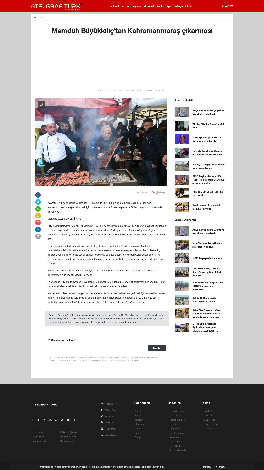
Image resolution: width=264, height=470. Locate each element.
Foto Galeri (109, 403)
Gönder (157, 347)
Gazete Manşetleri (178, 450)
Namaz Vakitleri (177, 419)
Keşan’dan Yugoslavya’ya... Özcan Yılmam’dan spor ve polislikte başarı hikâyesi (206, 313)
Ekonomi (149, 6)
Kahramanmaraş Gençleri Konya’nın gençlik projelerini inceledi (207, 272)
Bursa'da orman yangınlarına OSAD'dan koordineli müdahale (207, 286)
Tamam (220, 466)
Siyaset (136, 6)
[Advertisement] (132, 62)
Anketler (208, 415)
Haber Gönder (67, 440)
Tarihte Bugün (176, 432)
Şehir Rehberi (176, 445)
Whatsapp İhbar (68, 436)
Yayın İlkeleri (39, 436)
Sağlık (160, 6)
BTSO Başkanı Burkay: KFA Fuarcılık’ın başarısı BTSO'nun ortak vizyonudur (208, 179)
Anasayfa (38, 17)
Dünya (179, 6)
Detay (207, 466)
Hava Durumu (176, 411)
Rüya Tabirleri (210, 424)
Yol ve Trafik (175, 415)
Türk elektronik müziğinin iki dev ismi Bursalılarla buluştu (207, 152)
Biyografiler (209, 419)
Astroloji (208, 428)
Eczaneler (174, 424)
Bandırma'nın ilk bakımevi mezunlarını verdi (206, 206)
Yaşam (126, 6)
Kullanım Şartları (68, 432)
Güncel (114, 6)
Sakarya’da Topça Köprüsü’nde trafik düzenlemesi (208, 165)
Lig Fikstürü (175, 428)
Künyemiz (108, 428)
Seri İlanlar (174, 441)
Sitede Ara (209, 411)
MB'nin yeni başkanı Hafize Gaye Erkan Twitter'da (206, 139)
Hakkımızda (38, 432)
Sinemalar (174, 437)
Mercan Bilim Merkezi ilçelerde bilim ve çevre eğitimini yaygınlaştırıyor (205, 327)
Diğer (188, 6)
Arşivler (107, 422)
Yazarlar (107, 416)
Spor (169, 6)
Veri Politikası (39, 440)
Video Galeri (109, 410)
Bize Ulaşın (109, 434)
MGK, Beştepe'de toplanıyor (207, 258)
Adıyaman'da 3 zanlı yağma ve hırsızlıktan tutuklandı (208, 112)
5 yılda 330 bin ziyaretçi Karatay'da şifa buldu (204, 299)
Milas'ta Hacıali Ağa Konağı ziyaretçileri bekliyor (207, 244)
